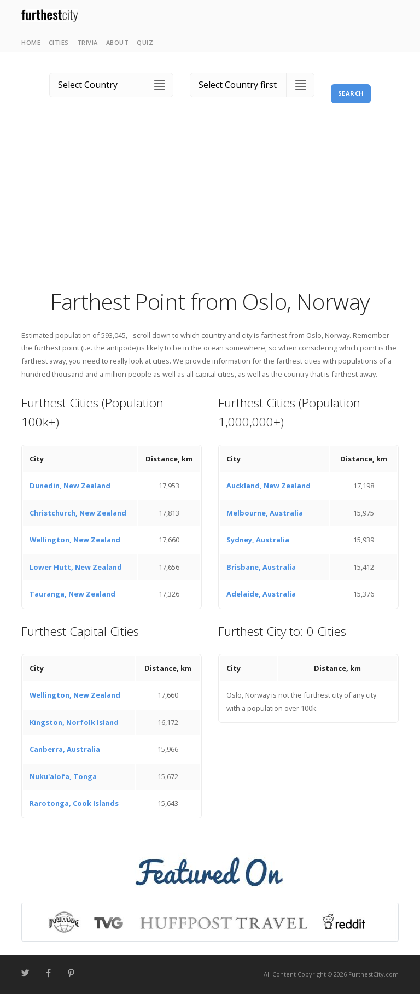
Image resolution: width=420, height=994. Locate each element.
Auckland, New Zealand (268, 485)
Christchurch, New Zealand (78, 513)
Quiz (145, 42)
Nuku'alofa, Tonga (63, 776)
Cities (59, 42)
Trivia (87, 42)
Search (351, 93)
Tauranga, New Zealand (72, 594)
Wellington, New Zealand (75, 540)
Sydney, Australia (257, 540)
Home (30, 42)
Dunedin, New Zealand (70, 485)
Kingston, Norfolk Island (74, 722)
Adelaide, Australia (261, 594)
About (117, 42)
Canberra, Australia (65, 749)
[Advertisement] (210, 205)
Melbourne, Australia (264, 513)
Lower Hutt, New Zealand (76, 567)
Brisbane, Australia (261, 567)
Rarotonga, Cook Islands (74, 803)
